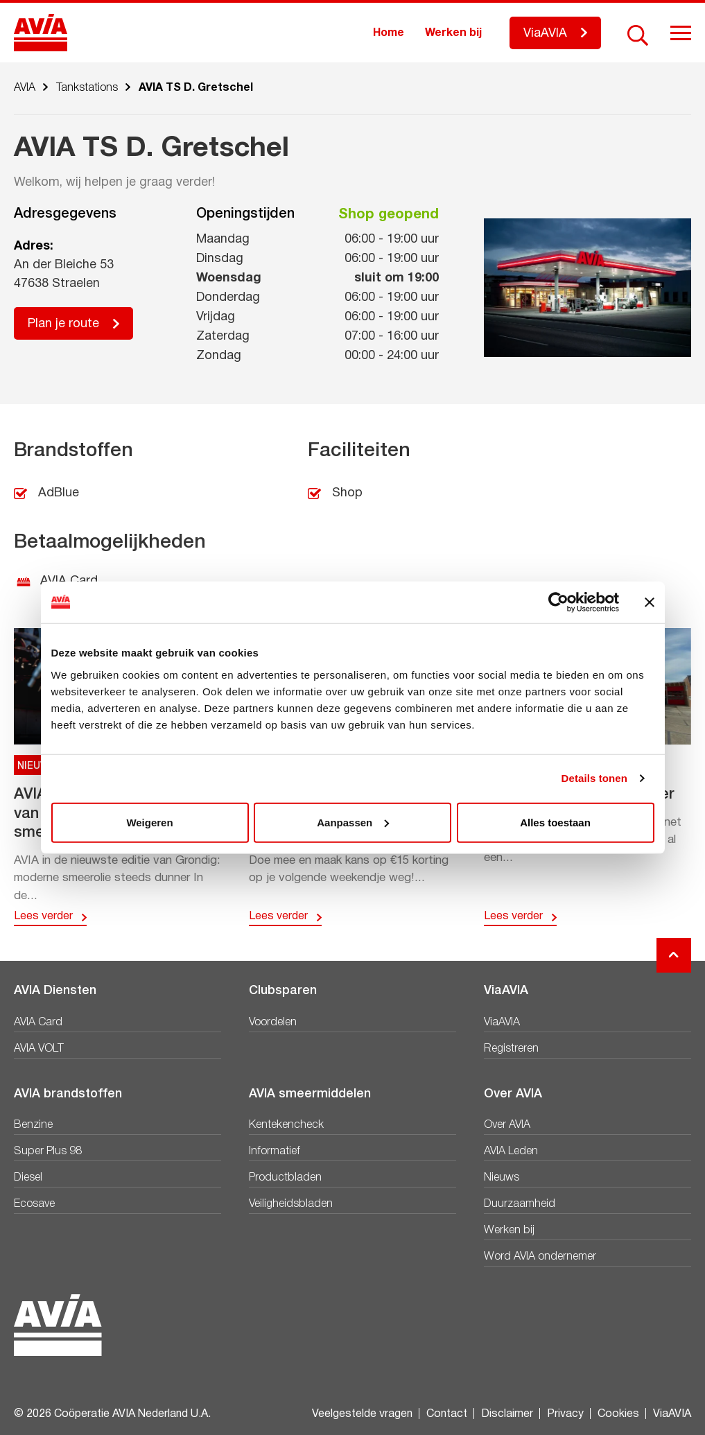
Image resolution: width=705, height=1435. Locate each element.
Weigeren (149, 822)
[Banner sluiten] (649, 602)
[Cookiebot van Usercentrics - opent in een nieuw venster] (558, 602)
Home (388, 33)
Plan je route (63, 324)
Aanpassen (353, 822)
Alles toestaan (555, 822)
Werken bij (453, 33)
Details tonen (594, 778)
